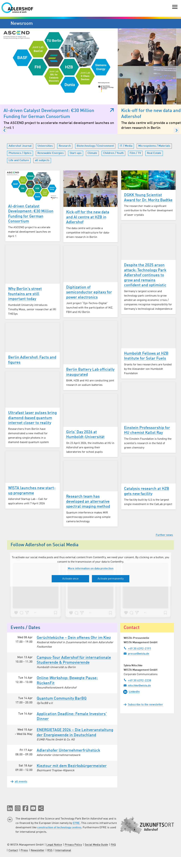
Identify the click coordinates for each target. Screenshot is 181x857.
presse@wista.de (136, 626)
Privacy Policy (73, 818)
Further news (164, 508)
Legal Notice (54, 818)
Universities (45, 119)
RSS (49, 823)
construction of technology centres (59, 800)
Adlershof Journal (20, 119)
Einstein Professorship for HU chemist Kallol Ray (147, 403)
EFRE (76, 796)
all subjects (42, 133)
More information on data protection (90, 541)
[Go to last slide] (4, 103)
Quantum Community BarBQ (61, 672)
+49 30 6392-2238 (137, 653)
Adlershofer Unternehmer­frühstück (68, 723)
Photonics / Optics (20, 126)
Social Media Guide (96, 818)
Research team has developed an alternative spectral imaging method (88, 475)
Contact (13, 823)
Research (65, 119)
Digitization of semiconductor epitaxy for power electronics (89, 265)
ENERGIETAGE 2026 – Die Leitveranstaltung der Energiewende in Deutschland (75, 705)
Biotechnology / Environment (95, 119)
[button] (10, 781)
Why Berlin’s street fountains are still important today (25, 267)
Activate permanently (111, 551)
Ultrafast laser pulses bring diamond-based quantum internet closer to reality (32, 391)
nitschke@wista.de (137, 658)
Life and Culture (19, 133)
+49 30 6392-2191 (137, 621)
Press (24, 823)
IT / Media (126, 119)
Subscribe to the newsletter (145, 677)
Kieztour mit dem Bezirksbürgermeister (72, 739)
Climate (92, 126)
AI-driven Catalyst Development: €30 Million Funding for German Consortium (30, 187)
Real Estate (154, 126)
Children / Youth (113, 126)
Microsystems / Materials (154, 119)
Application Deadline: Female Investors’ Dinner (72, 689)
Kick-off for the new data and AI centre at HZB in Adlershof (87, 190)
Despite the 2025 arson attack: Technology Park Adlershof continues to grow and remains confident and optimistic (145, 248)
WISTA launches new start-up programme (32, 463)
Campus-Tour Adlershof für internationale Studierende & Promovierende (74, 633)
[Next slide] (176, 103)
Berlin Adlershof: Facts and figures (32, 333)
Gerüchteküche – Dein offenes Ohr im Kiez (74, 611)
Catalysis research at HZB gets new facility (146, 464)
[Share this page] (41, 781)
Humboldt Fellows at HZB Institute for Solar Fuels (146, 329)
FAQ (113, 818)
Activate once (70, 551)
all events (19, 754)
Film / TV (135, 126)
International (63, 823)
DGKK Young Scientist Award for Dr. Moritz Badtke (148, 170)
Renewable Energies (50, 126)
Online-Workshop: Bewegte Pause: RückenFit (67, 653)
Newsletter (37, 823)
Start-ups (76, 126)
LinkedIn (131, 665)
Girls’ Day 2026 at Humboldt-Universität (85, 407)
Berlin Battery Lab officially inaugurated (90, 345)
